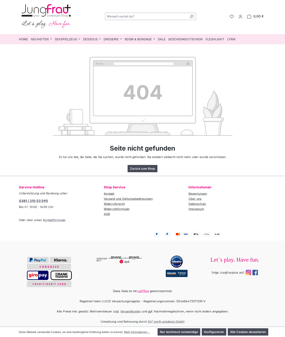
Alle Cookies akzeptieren (248, 332)
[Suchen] (191, 16)
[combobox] (146, 16)
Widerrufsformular (117, 209)
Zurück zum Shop (142, 168)
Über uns (195, 199)
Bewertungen (197, 193)
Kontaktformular (54, 220)
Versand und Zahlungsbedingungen (128, 199)
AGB (107, 214)
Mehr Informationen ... (137, 332)
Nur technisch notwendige (179, 332)
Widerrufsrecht (114, 204)
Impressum (196, 209)
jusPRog (143, 291)
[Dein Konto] (240, 16)
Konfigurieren (214, 332)
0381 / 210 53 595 (33, 201)
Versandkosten (130, 311)
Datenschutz (197, 204)
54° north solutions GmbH (166, 321)
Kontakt (109, 193)
